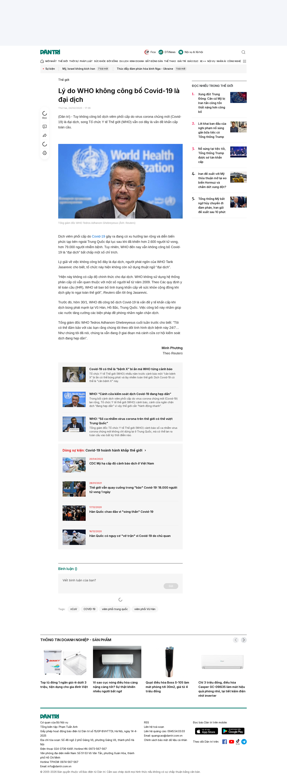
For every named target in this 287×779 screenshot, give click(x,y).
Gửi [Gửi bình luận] (171, 586)
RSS (146, 722)
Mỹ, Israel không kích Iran (85, 69)
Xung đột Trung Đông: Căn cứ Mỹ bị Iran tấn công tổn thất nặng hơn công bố (211, 103)
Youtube (231, 741)
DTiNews (167, 52)
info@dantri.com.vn (59, 766)
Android (233, 731)
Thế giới (63, 80)
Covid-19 (98, 236)
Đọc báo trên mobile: (210, 722)
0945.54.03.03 (176, 731)
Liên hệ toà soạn (154, 726)
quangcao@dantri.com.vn (166, 735)
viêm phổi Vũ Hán (144, 609)
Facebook (224, 741)
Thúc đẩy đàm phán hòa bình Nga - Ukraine (152, 69)
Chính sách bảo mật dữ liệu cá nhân (165, 740)
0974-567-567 (69, 761)
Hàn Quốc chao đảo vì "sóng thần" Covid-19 (121, 511)
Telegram (244, 741)
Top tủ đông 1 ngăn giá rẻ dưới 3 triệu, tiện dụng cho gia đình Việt (64, 685)
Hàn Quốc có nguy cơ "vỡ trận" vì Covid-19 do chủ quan (130, 536)
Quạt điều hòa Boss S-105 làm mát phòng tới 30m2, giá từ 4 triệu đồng (167, 687)
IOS (206, 731)
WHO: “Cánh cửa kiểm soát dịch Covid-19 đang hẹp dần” (130, 394)
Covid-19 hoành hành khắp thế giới (113, 450)
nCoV (73, 609)
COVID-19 (89, 609)
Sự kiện (50, 68)
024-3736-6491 (63, 748)
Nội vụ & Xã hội (190, 52)
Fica (150, 52)
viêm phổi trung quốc (115, 609)
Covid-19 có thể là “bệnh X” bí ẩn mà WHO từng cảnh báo (130, 369)
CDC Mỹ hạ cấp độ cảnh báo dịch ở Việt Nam (121, 463)
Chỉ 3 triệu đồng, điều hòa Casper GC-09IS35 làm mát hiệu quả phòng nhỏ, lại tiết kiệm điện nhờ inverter (221, 689)
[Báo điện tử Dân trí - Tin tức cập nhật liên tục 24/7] (50, 52)
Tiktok (238, 741)
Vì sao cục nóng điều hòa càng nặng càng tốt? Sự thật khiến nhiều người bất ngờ (115, 687)
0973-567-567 (98, 748)
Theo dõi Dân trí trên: (206, 741)
